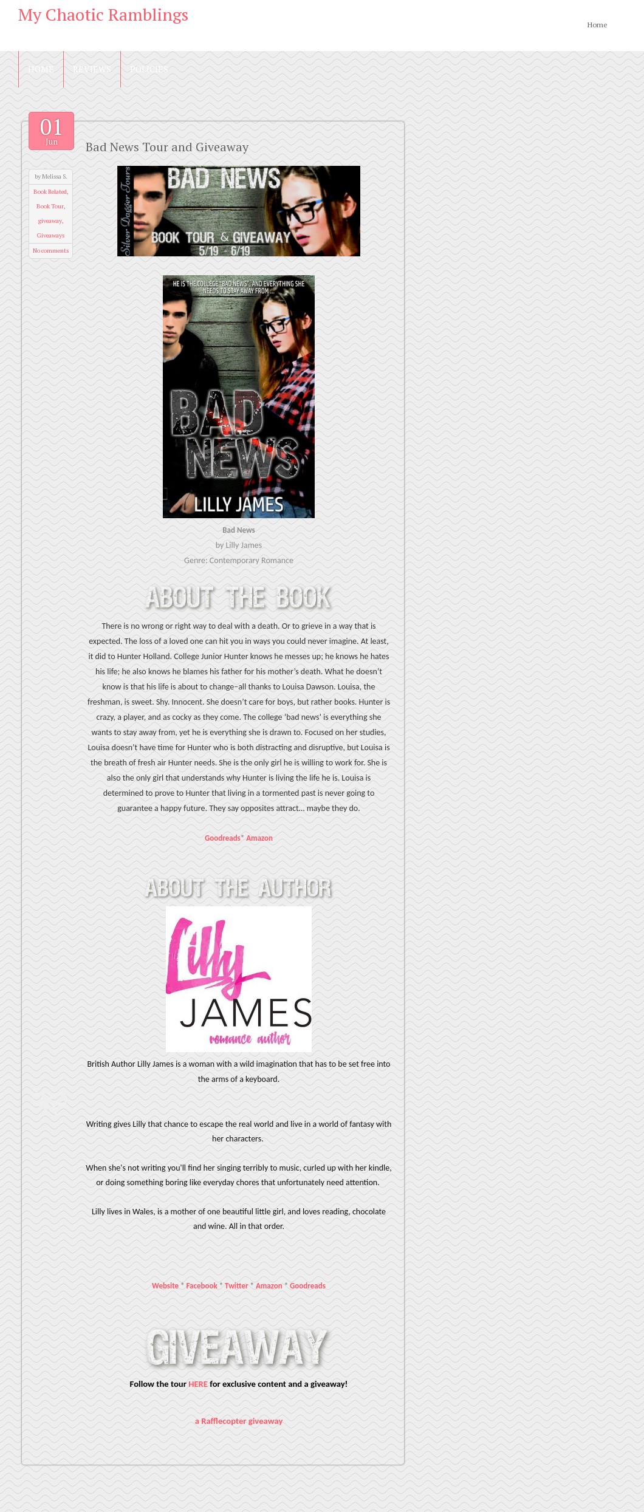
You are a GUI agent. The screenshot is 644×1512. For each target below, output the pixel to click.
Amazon (259, 838)
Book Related (50, 192)
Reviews (92, 69)
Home (597, 24)
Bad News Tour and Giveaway (167, 147)
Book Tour (50, 206)
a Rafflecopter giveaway (239, 1420)
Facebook (202, 1285)
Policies (149, 69)
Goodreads (223, 838)
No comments (51, 251)
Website (165, 1285)
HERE (198, 1383)
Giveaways (50, 235)
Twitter (236, 1285)
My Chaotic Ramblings (103, 14)
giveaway (50, 221)
